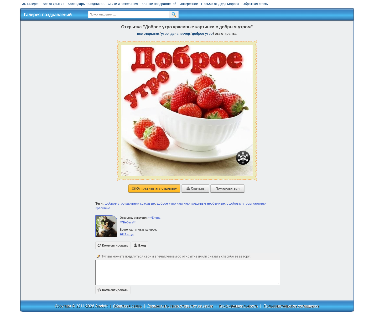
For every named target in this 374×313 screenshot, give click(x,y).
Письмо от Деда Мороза (220, 4)
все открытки (148, 33)
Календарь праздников (86, 4)
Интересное (189, 4)
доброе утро (202, 33)
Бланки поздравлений (158, 4)
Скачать (195, 188)
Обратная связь (255, 4)
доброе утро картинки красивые (130, 203)
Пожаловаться (227, 188)
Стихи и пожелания (123, 4)
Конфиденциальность (238, 306)
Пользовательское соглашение (291, 306)
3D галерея (30, 4)
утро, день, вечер (175, 33)
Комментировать (113, 290)
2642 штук (127, 234)
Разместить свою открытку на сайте (180, 306)
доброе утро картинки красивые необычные (191, 203)
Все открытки (53, 4)
